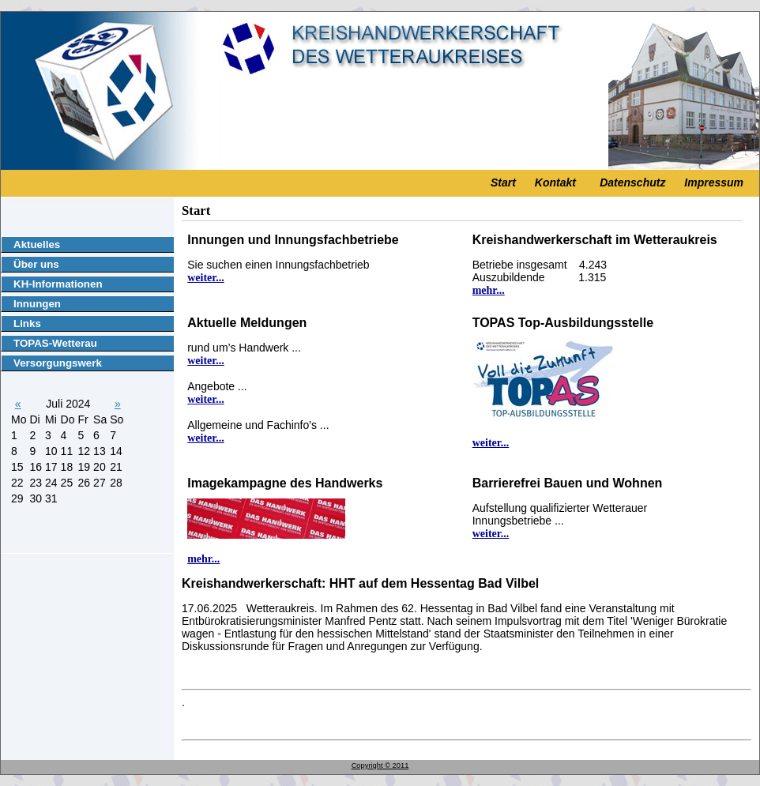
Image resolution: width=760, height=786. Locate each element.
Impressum (713, 182)
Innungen (37, 304)
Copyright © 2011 (380, 765)
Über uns (36, 264)
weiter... (205, 278)
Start (503, 182)
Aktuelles (36, 244)
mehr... (488, 290)
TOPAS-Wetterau (55, 343)
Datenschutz (632, 182)
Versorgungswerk (57, 363)
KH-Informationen (58, 284)
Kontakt (555, 182)
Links (27, 323)
